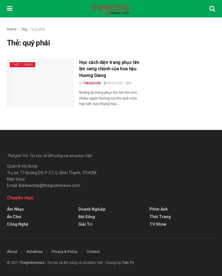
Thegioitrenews (32, 263)
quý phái (38, 29)
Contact (93, 251)
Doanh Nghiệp (91, 209)
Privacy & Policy (64, 251)
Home (11, 29)
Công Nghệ (17, 224)
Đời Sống (86, 216)
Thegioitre (92, 83)
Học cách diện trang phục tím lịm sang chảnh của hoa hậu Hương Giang (109, 69)
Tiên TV (128, 263)
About (12, 251)
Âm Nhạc (15, 209)
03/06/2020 (113, 83)
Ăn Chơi (14, 216)
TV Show (157, 224)
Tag (24, 29)
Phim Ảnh (158, 209)
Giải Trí (85, 224)
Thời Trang (23, 65)
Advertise (34, 251)
